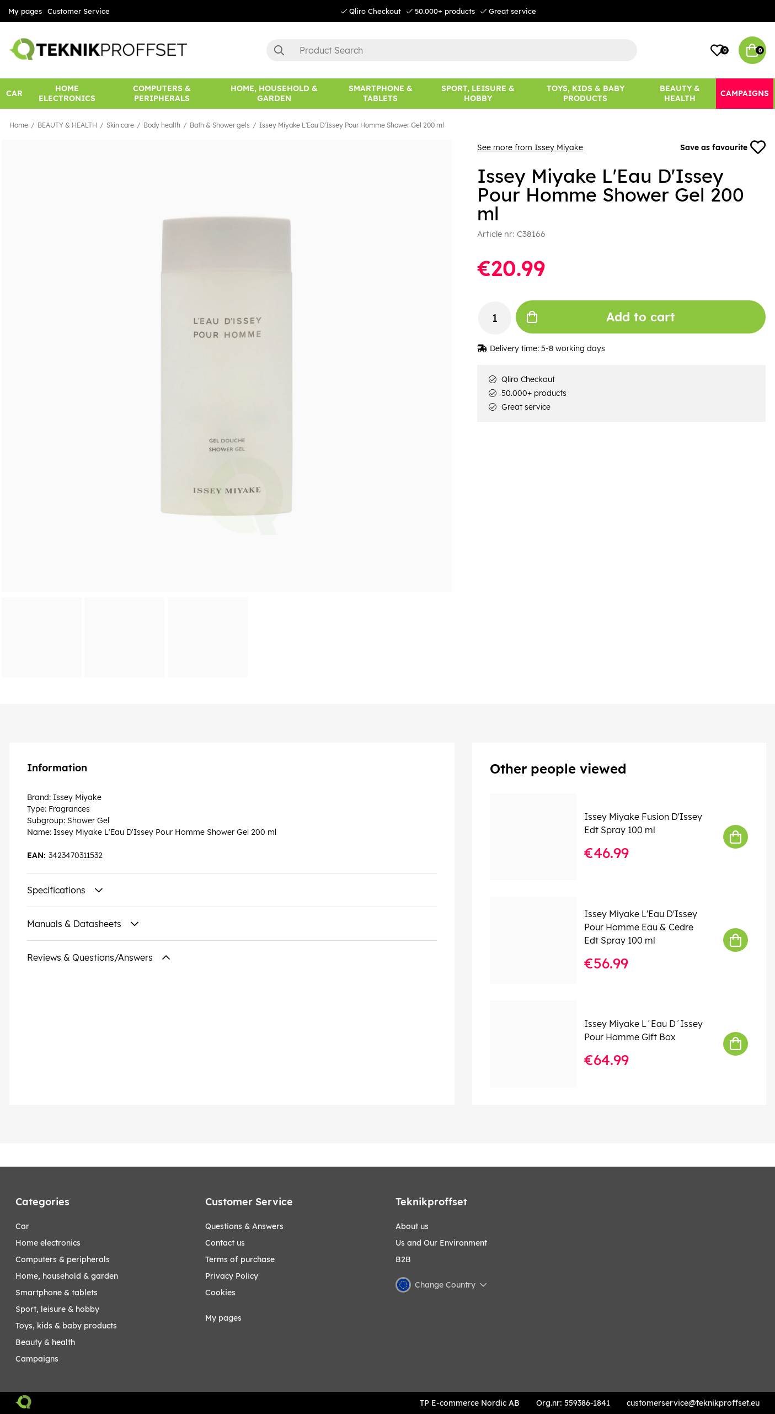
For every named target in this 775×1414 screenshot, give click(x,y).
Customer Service (78, 11)
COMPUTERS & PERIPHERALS (62, 1259)
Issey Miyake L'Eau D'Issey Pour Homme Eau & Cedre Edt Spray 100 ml (640, 927)
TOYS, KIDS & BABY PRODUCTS (66, 1326)
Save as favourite (723, 147)
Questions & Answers (244, 1226)
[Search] (451, 50)
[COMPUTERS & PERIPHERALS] (161, 93)
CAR (22, 1226)
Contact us (225, 1243)
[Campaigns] (744, 93)
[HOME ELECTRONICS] (67, 93)
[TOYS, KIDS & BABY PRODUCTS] (585, 93)
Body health (161, 125)
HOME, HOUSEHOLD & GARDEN (66, 1276)
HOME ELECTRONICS (48, 1243)
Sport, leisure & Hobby (57, 1309)
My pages (25, 11)
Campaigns (36, 1359)
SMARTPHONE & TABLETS (56, 1293)
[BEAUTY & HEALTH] (679, 93)
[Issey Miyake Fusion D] (541, 836)
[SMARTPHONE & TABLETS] (380, 93)
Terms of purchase (240, 1259)
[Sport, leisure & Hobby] (478, 93)
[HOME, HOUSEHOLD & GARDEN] (274, 93)
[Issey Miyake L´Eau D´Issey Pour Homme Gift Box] (541, 1043)
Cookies (220, 1293)
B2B (403, 1259)
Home (18, 125)
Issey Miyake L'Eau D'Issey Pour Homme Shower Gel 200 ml (351, 125)
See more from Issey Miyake (530, 147)
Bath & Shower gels (220, 125)
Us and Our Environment (441, 1243)
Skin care (120, 125)
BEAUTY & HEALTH (67, 125)
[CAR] (14, 93)
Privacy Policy (231, 1276)
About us (412, 1226)
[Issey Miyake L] (541, 940)
